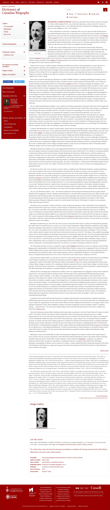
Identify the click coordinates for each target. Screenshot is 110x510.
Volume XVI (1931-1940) (8, 6)
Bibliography (7, 29)
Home (12, 2)
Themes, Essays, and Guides (12, 118)
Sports (6, 121)
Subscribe (48, 2)
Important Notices (71, 506)
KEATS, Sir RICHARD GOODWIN (14, 101)
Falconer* (38, 58)
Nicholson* (82, 339)
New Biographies (8, 88)
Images (6, 31)
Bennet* (105, 36)
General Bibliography (101, 396)
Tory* (40, 180)
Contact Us (40, 2)
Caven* (55, 38)
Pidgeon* (74, 246)
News (17, 2)
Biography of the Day (9, 96)
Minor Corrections (8, 92)
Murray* (53, 60)
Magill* (40, 133)
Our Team (31, 2)
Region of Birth (7, 70)
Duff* (75, 260)
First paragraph (8, 26)
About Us (24, 2)
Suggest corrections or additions (57, 506)
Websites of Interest (83, 506)
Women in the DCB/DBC (11, 130)
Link (39, 53)
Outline (4, 23)
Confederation (8, 127)
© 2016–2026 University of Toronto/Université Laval (93, 398)
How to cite (7, 34)
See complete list (10, 133)
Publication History (8, 52)
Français (6, 2)
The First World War (10, 124)
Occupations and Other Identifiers (10, 66)
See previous (8, 111)
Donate (56, 2)
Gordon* (69, 84)
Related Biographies (9, 44)
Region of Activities (8, 74)
